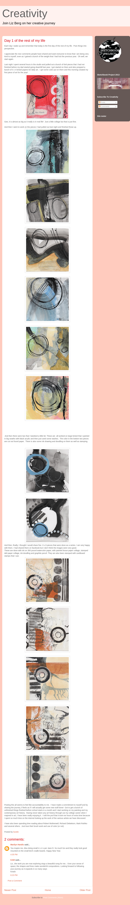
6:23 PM (13, 875)
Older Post (85, 890)
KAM (12, 860)
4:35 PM (13, 854)
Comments (104, 106)
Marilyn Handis (17, 845)
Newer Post (10, 890)
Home (48, 890)
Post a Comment (15, 881)
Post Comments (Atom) (53, 897)
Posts (102, 102)
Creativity (24, 13)
